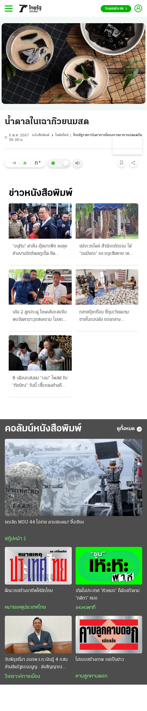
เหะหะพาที (86, 607)
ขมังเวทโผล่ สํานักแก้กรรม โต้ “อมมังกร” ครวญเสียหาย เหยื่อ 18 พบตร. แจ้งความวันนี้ (106, 250)
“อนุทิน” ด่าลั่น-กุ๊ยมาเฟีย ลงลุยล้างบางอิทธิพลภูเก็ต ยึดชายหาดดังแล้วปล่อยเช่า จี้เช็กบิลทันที (40, 250)
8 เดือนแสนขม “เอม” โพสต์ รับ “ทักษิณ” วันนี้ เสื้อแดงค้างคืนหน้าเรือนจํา (40, 382)
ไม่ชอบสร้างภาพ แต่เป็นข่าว (100, 659)
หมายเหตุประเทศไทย (25, 607)
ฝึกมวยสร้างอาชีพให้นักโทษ (29, 590)
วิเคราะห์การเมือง (22, 676)
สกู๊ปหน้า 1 (15, 538)
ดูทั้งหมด (129, 429)
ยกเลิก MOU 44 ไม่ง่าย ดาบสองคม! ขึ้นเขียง (44, 522)
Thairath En (116, 9)
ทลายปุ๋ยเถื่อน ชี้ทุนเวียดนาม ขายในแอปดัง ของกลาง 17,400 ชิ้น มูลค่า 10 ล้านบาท (106, 316)
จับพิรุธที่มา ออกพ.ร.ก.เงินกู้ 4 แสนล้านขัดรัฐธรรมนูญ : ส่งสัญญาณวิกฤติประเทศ (36, 664)
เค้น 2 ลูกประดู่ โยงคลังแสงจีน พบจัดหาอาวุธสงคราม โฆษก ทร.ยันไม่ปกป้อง (40, 316)
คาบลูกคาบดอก (91, 676)
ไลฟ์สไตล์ (62, 135)
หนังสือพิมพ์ (40, 135)
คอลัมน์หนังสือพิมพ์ (43, 429)
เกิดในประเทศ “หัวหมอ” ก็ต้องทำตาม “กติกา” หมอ (108, 594)
